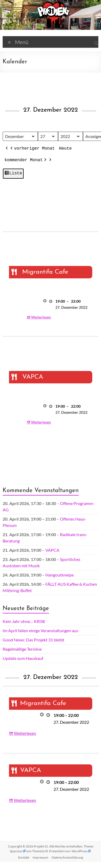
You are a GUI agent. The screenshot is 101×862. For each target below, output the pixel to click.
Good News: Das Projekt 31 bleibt (33, 639)
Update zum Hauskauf (23, 658)
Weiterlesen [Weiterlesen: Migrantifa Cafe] (41, 317)
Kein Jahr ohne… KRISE (24, 621)
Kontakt (23, 857)
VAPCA (52, 550)
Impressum (40, 857)
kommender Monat (26, 160)
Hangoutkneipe (59, 574)
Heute (65, 148)
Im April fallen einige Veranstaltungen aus (40, 630)
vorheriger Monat (32, 149)
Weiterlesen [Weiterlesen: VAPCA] (41, 422)
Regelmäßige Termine (22, 648)
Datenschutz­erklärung (67, 857)
